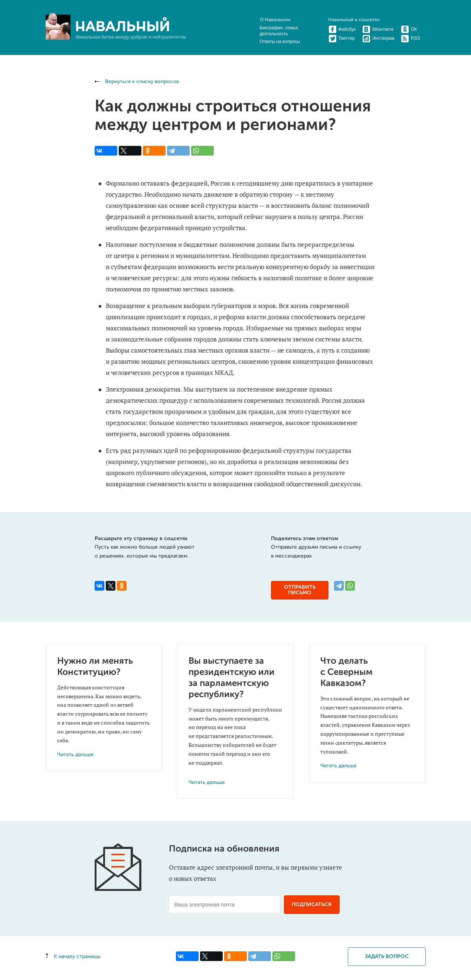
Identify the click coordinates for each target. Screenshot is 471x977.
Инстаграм (378, 38)
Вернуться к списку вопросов (137, 81)
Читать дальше (75, 754)
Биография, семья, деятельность (279, 30)
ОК (409, 29)
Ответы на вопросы (280, 41)
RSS (410, 38)
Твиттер (342, 38)
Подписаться (311, 904)
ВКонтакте (378, 29)
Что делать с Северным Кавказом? (346, 672)
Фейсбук (342, 29)
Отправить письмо (299, 590)
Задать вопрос (387, 956)
